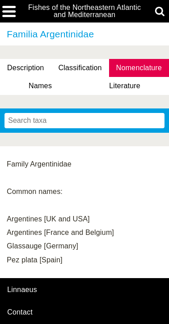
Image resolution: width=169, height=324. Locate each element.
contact (19, 312)
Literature (124, 86)
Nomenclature (139, 68)
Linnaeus (22, 289)
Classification (80, 68)
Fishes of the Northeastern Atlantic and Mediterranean (84, 11)
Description (25, 68)
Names (40, 86)
